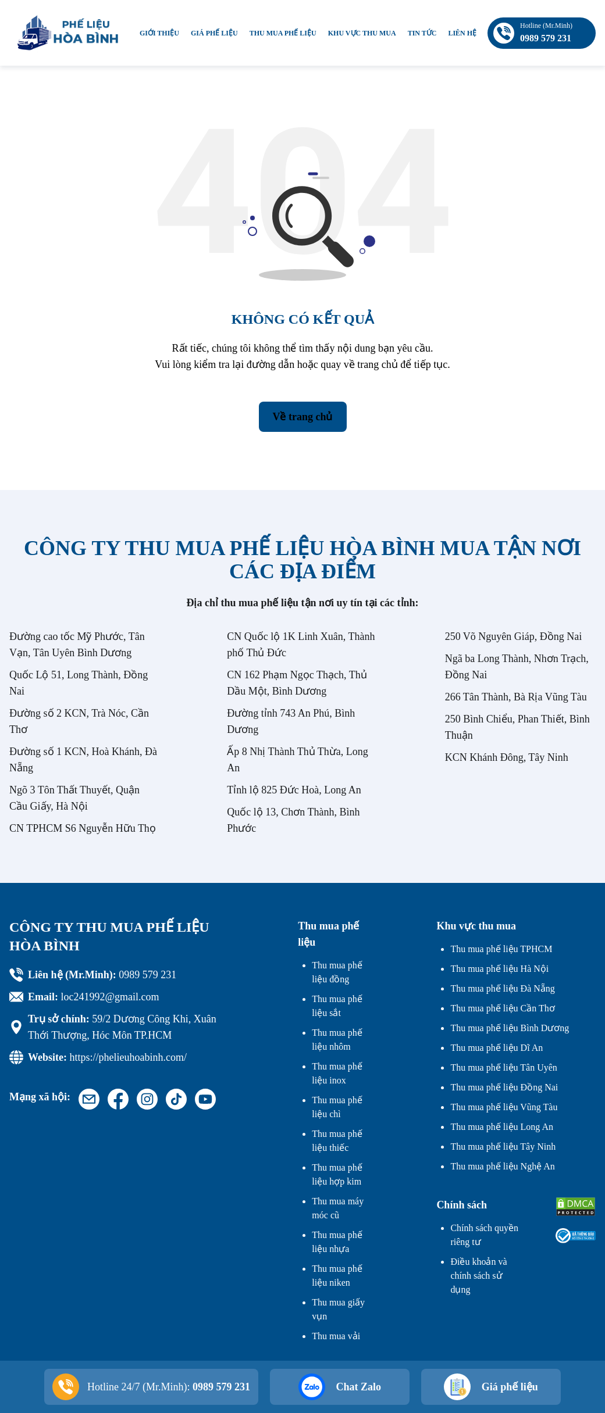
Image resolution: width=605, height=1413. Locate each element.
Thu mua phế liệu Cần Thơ (502, 1008)
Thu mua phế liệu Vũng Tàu (503, 1107)
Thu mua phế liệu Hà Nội (499, 969)
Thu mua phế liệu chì (337, 1107)
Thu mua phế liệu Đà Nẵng (502, 988)
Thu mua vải (336, 1336)
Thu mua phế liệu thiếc (337, 1141)
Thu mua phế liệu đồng (337, 972)
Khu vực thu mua (362, 33)
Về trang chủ (303, 417)
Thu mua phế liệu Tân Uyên (503, 1067)
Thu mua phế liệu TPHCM (501, 949)
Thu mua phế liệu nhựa (337, 1242)
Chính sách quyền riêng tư (484, 1235)
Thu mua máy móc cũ (338, 1208)
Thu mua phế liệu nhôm (337, 1039)
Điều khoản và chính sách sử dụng (478, 1275)
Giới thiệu (159, 33)
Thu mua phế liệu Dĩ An (496, 1048)
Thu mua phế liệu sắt (337, 1006)
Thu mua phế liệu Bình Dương (509, 1028)
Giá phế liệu (214, 33)
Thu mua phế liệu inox (337, 1073)
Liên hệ (462, 33)
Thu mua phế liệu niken (337, 1275)
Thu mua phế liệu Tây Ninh (503, 1146)
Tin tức (422, 33)
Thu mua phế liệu (283, 33)
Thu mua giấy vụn (338, 1309)
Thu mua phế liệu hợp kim (337, 1174)
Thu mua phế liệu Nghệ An (502, 1166)
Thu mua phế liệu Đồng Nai (504, 1087)
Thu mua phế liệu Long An (501, 1127)
